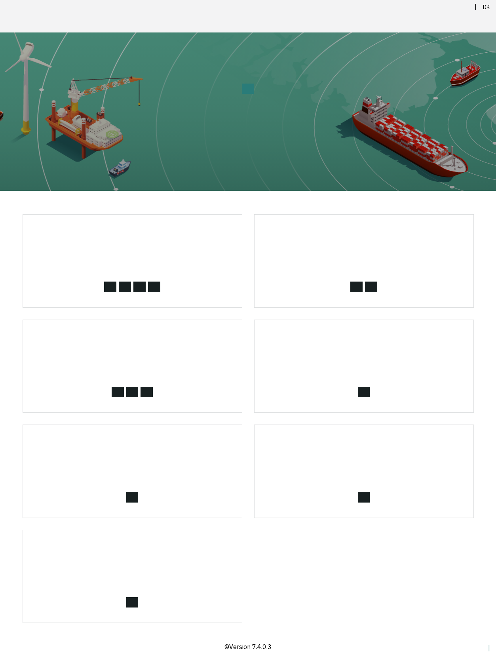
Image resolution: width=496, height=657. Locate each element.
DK (486, 7)
